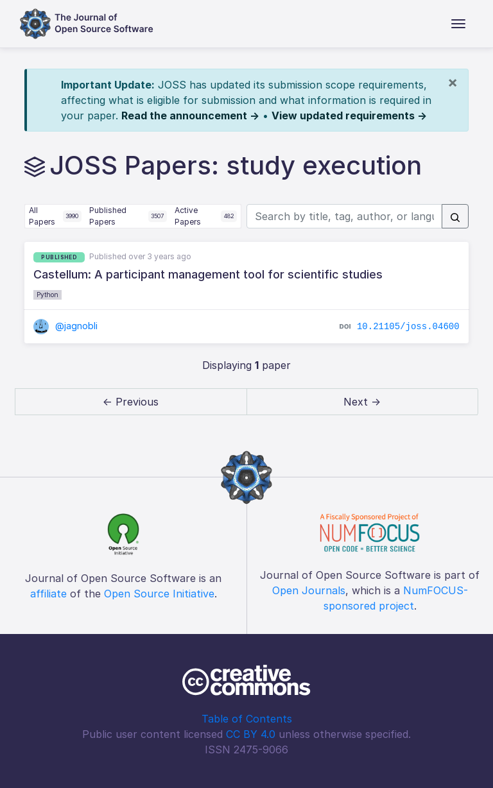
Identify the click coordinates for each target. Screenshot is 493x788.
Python (47, 294)
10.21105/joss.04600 (408, 326)
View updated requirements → (349, 115)
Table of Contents (247, 718)
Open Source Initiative (159, 593)
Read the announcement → (190, 115)
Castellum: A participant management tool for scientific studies (208, 274)
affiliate (48, 593)
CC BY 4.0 (250, 734)
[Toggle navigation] (458, 23)
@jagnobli (65, 325)
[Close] (452, 82)
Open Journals (308, 590)
